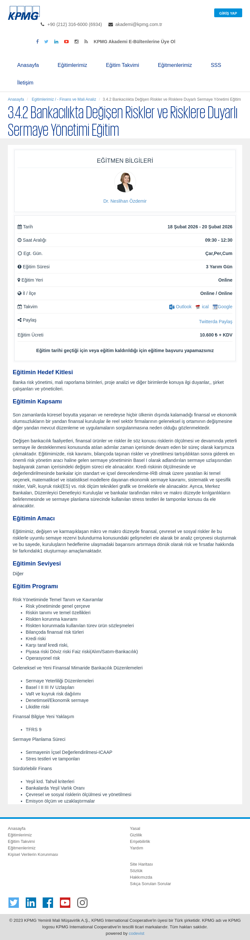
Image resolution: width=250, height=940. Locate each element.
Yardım (136, 847)
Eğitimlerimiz (72, 65)
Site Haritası (141, 864)
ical (202, 306)
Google (222, 306)
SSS (216, 65)
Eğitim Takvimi (122, 65)
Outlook (180, 306)
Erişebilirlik (140, 841)
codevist (137, 933)
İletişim (25, 82)
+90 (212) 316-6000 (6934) (75, 24)
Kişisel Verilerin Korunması (33, 854)
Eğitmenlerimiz (175, 65)
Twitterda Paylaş (215, 321)
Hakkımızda (141, 877)
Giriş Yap (228, 13)
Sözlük (136, 870)
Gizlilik (136, 834)
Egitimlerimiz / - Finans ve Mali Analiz (63, 99)
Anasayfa (28, 65)
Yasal (135, 828)
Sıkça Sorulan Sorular (150, 883)
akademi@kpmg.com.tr (138, 24)
